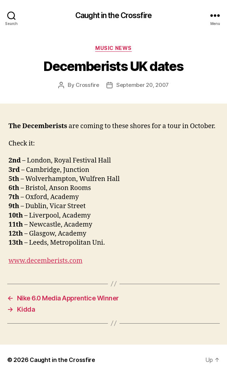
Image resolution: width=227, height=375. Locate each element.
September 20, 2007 (142, 84)
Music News (113, 48)
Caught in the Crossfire (113, 15)
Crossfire (87, 84)
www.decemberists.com (46, 261)
